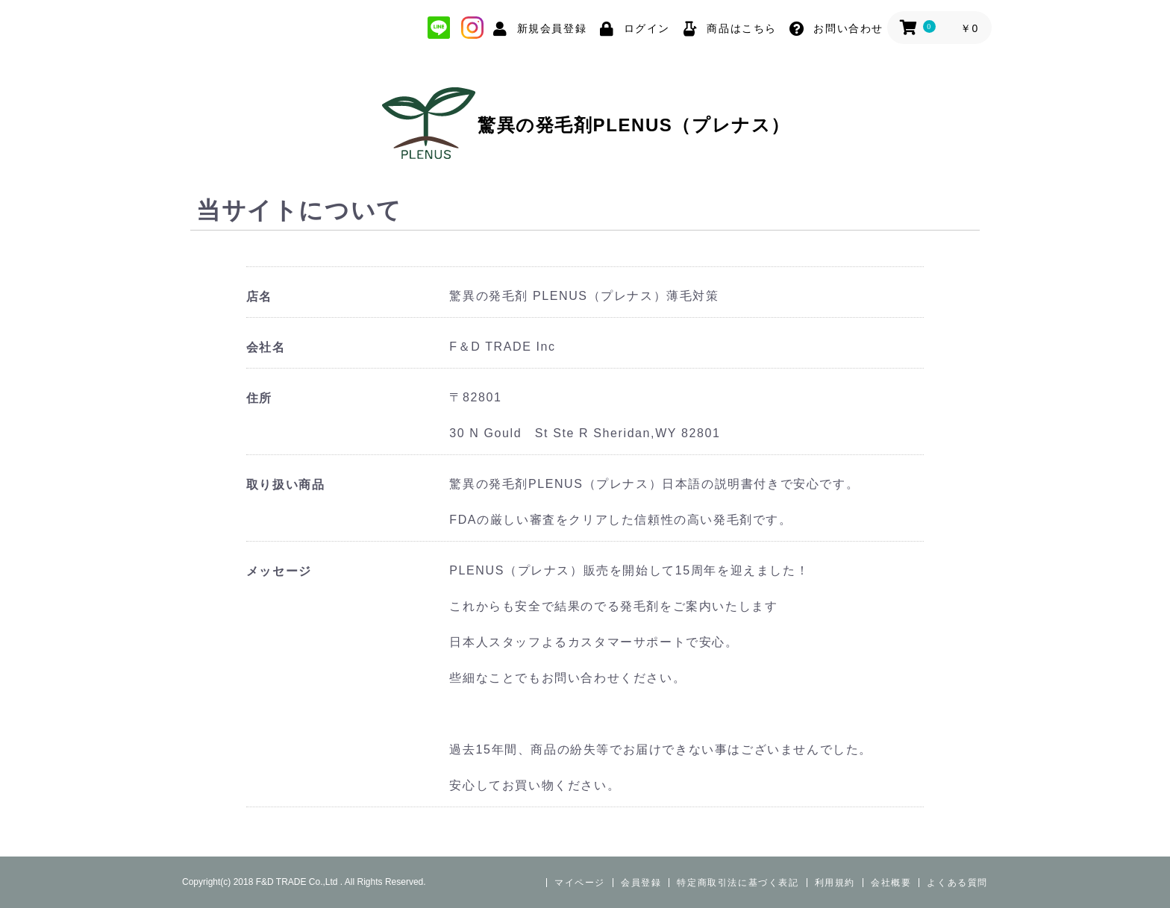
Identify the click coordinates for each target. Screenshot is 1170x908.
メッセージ (279, 571)
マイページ (579, 882)
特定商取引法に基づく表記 (737, 882)
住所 (259, 398)
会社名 (266, 347)
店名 (259, 296)
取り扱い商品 (285, 484)
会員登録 (641, 882)
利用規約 (835, 882)
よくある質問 (957, 882)
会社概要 (891, 882)
